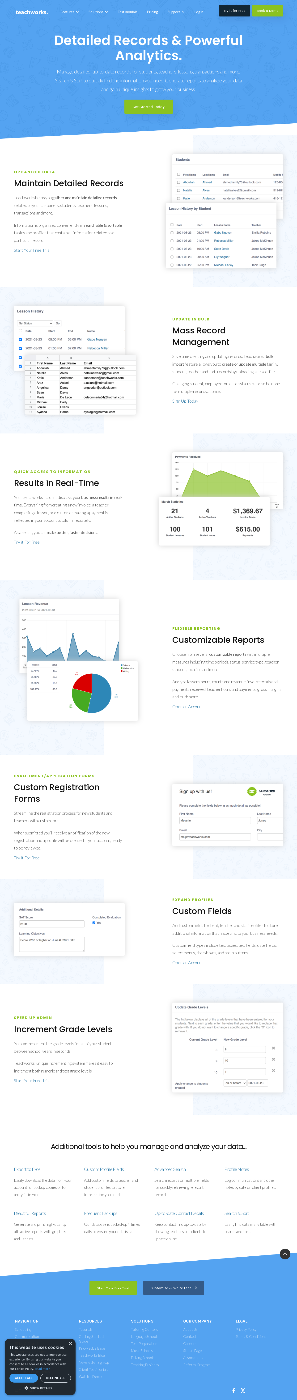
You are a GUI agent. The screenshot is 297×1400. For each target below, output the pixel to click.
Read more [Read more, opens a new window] (42, 1369)
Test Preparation (144, 1343)
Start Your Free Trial (32, 250)
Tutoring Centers (144, 1329)
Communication (27, 1336)
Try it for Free (234, 10)
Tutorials (86, 1329)
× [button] (70, 1344)
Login (198, 12)
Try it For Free (27, 542)
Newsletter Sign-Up (94, 1362)
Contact (189, 1336)
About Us (190, 1329)
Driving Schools (142, 1357)
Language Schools (144, 1336)
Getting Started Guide (91, 1338)
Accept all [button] (24, 1378)
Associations (193, 1357)
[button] (70, 12)
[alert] (40, 1367)
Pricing (152, 12)
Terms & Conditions (251, 1336)
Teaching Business (145, 1365)
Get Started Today (149, 106)
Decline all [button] (55, 1378)
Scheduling (23, 1329)
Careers (189, 1343)
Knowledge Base (92, 1348)
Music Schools (142, 1350)
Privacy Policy (246, 1329)
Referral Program (196, 1365)
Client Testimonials (93, 1369)
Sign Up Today (185, 401)
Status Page (192, 1350)
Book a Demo (267, 10)
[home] (31, 12)
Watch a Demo (90, 1376)
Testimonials (127, 12)
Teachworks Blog (92, 1355)
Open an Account (187, 706)
